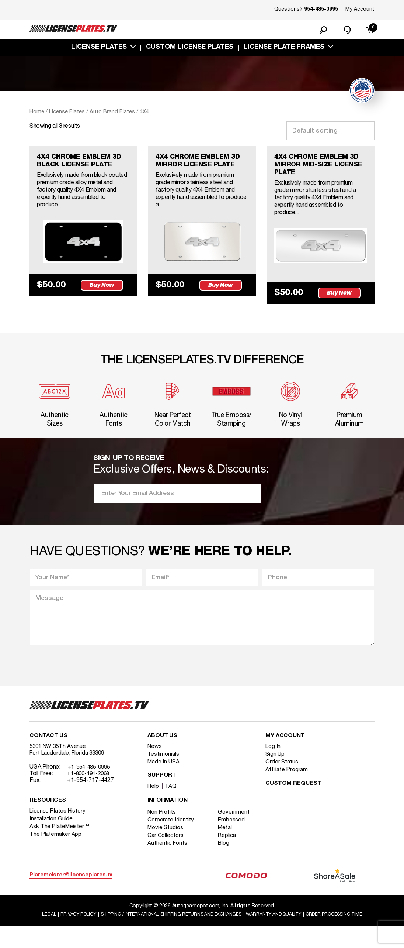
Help (153, 800)
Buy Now (104, 300)
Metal (228, 841)
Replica (230, 849)
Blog (227, 857)
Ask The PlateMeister (60, 840)
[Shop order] (330, 132)
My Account (360, 9)
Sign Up (275, 768)
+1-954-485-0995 (91, 781)
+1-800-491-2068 (91, 787)
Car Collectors (166, 849)
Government (237, 826)
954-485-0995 (321, 9)
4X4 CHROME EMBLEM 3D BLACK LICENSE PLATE (78, 168)
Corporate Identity (171, 834)
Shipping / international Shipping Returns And (199, 928)
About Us (162, 750)
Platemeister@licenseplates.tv (70, 889)
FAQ (172, 800)
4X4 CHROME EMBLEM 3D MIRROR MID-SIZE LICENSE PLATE (315, 168)
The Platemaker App (56, 848)
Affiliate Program (287, 783)
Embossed (234, 834)
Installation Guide (51, 832)
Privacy (94, 928)
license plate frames (284, 49)
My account (285, 750)
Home (36, 113)
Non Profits (162, 826)
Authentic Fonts (168, 857)
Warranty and (315, 928)
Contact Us (48, 750)
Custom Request (293, 798)
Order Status (282, 776)
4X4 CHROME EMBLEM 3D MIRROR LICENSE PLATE (197, 168)
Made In (164, 776)
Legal (62, 928)
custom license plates (189, 49)
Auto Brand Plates (112, 113)
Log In (273, 760)
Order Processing (203, 935)
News (155, 760)
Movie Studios (166, 841)
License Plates (99, 49)
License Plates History (58, 825)
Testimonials (163, 768)
